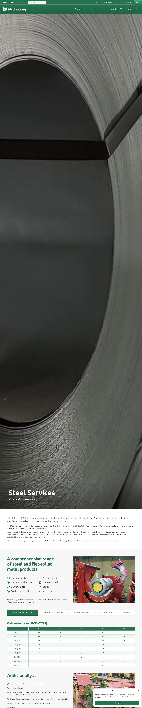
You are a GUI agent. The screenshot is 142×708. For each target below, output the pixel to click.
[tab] (22, 613)
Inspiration (115, 9)
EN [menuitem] (139, 2)
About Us (132, 9)
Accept (117, 703)
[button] (138, 691)
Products (80, 9)
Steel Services (97, 9)
